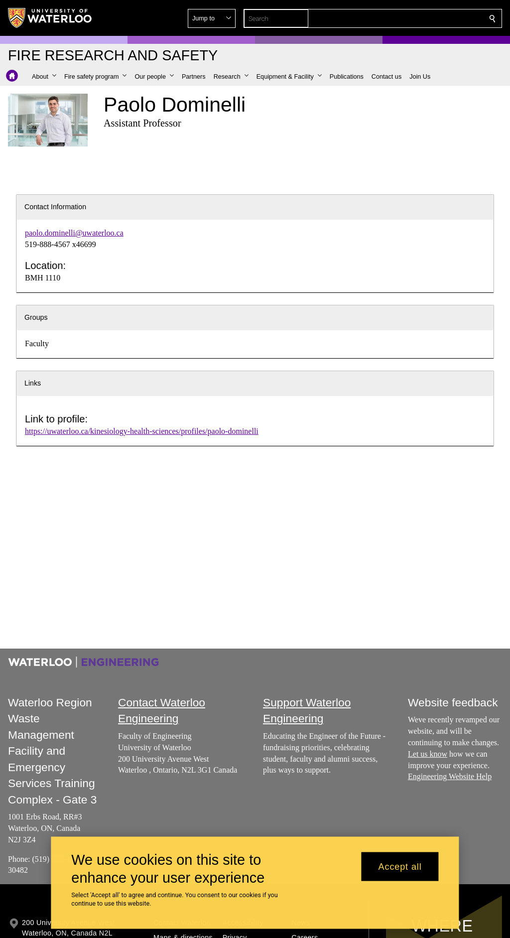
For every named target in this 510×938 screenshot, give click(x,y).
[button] (420, 18)
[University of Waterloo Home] (50, 18)
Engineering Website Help (450, 777)
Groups (36, 317)
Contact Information (55, 207)
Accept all (400, 866)
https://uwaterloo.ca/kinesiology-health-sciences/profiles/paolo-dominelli (141, 431)
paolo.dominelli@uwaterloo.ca (74, 233)
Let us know (427, 754)
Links (32, 383)
